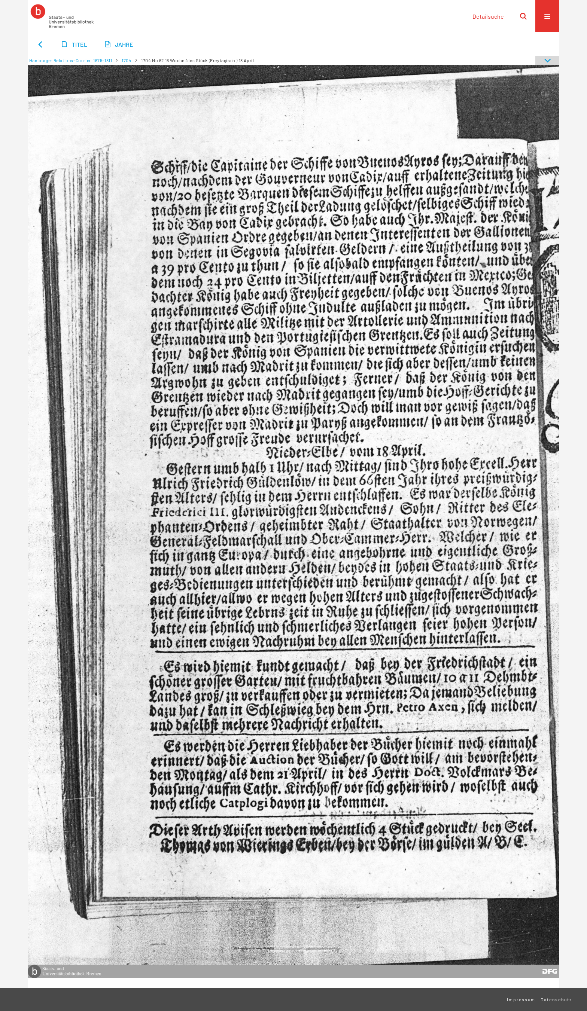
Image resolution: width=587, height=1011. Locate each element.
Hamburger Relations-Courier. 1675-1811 (70, 60)
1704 (126, 60)
